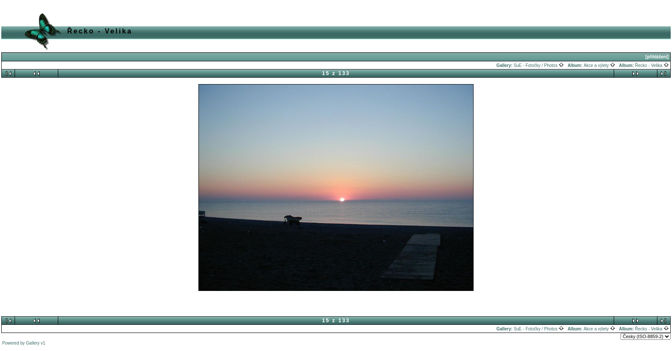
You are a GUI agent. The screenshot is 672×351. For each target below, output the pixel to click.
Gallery (33, 343)
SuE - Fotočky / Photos (538, 65)
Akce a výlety (600, 65)
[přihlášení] (657, 56)
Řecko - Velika (652, 65)
